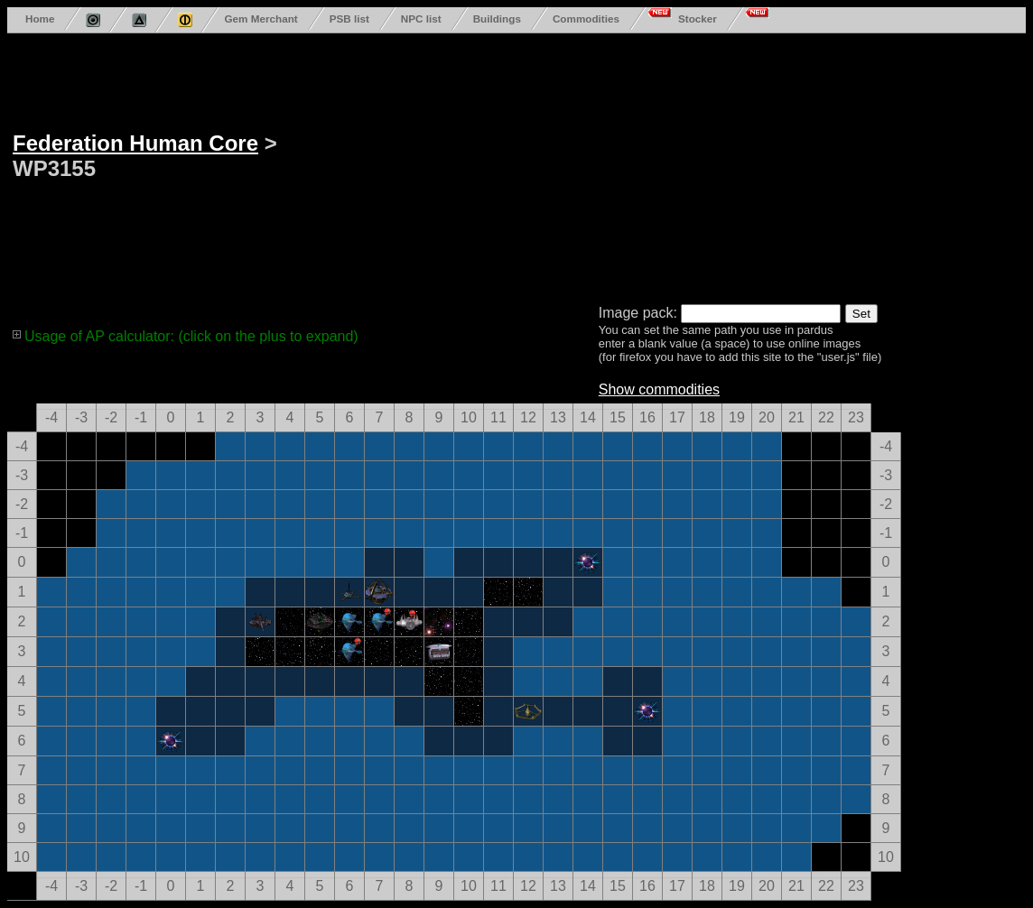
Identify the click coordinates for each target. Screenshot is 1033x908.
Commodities (586, 18)
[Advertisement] (615, 165)
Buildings (497, 18)
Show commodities (659, 389)
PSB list (349, 18)
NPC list (421, 18)
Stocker (697, 18)
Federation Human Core (135, 143)
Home (39, 18)
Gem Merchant (260, 18)
